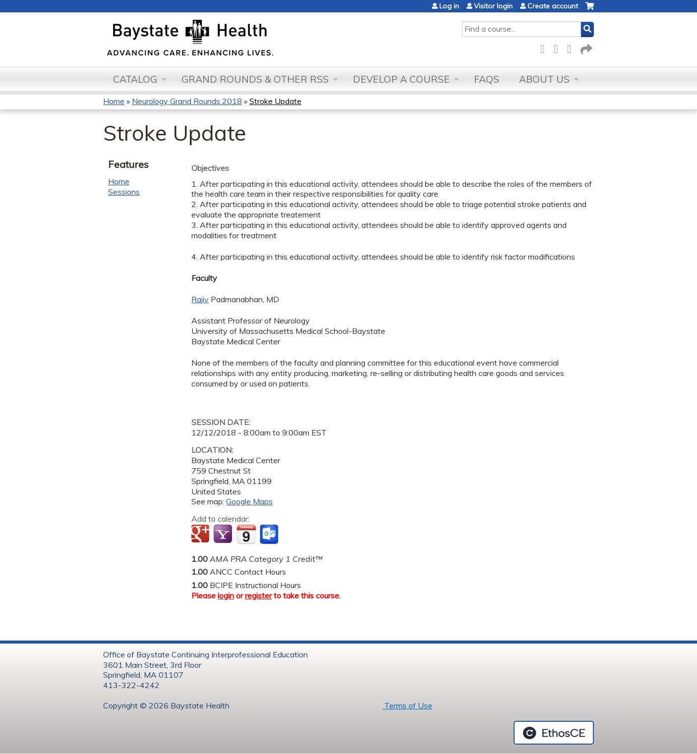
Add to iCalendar (246, 534)
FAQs (486, 79)
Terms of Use (407, 705)
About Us (544, 79)
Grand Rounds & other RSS (255, 79)
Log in (449, 5)
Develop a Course (401, 79)
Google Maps (249, 501)
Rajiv (200, 299)
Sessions (124, 192)
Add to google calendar (201, 534)
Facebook (545, 47)
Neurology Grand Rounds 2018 (187, 101)
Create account (552, 5)
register (258, 595)
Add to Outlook (270, 534)
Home (113, 101)
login (226, 595)
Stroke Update (275, 101)
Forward (585, 47)
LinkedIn (572, 47)
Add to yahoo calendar (224, 534)
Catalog (135, 79)
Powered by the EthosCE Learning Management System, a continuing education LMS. (554, 733)
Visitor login (493, 5)
